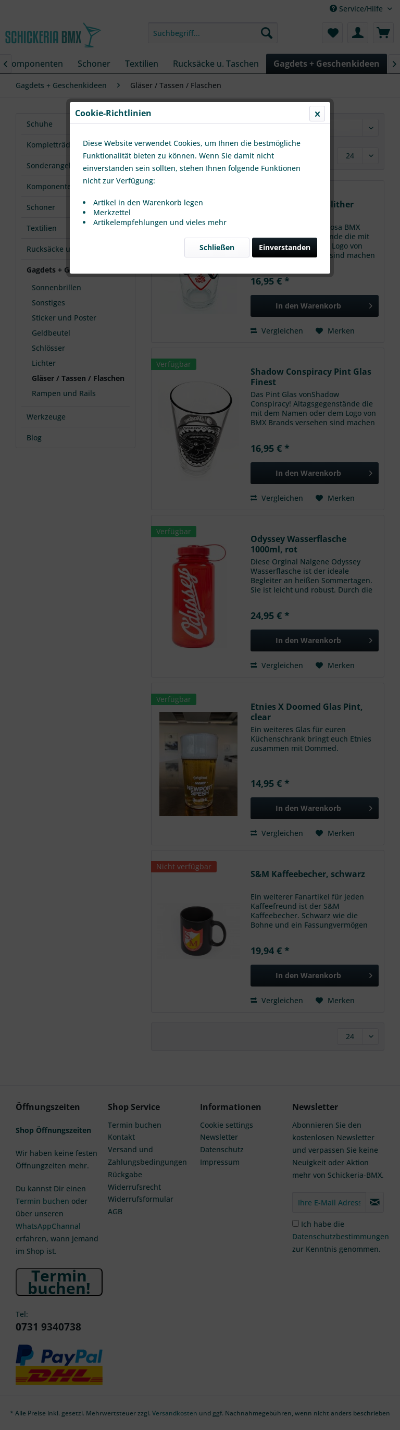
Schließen (216, 247)
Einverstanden (284, 247)
